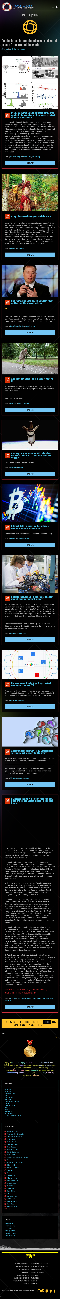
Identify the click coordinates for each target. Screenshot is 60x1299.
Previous (11, 1022)
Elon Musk (21, 326)
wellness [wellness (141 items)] (35, 1075)
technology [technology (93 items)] (50, 1073)
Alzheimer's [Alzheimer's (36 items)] (14, 1063)
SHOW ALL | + (7, 1209)
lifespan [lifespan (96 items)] (27, 1070)
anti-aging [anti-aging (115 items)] (21, 1063)
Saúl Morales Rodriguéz (16, 157)
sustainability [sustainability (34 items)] (43, 1073)
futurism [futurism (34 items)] (10, 1068)
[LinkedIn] (46, 1291)
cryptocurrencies (25, 538)
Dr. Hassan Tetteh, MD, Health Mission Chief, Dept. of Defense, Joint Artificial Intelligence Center (32, 801)
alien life (7, 1109)
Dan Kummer (13, 404)
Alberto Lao (11, 1175)
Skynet (7, 1103)
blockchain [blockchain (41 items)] (21, 1065)
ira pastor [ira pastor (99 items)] (9, 1070)
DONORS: (24, 1272)
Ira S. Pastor (13, 998)
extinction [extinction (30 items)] (54, 1065)
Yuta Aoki (10, 1170)
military (47, 998)
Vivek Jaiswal (13, 468)
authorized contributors (17, 49)
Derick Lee (12, 633)
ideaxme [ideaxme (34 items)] (37, 1068)
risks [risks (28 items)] (30, 1073)
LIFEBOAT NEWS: (35, 1264)
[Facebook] (39, 1291)
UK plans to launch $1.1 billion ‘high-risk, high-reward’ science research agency (32, 598)
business (21, 700)
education (20, 778)
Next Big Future (10, 1231)
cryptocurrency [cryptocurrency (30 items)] (36, 1065)
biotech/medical (27, 157)
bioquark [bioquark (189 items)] (45, 1062)
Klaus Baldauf (12, 1165)
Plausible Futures (10, 1233)
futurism (20, 468)
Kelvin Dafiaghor (13, 1152)
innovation (19, 633)
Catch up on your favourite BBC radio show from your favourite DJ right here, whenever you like (31, 456)
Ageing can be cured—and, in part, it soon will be (32, 380)
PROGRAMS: (34, 1278)
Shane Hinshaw (12, 1178)
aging (6, 1107)
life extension (25, 404)
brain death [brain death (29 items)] (26, 1065)
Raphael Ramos (14, 326)
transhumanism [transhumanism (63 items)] (26, 1075)
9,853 (27, 1022)
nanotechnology (36, 157)
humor (19, 404)
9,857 (54, 1022)
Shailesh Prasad (12, 1144)
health (43, 998)
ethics (33, 998)
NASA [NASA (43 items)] (40, 1070)
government (38, 998)
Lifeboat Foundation (13, 1291)
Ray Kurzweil (9, 1097)
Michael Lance (12, 1196)
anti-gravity (8, 1111)
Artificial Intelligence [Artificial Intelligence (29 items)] (30, 1063)
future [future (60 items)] (6, 1068)
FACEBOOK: (17, 1264)
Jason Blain (11, 1199)
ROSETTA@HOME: (17, 1281)
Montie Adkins (12, 1201)
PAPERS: (33, 1281)
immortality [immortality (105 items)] (43, 1068)
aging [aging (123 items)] (7, 1063)
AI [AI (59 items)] (10, 1063)
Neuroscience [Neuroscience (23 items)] (44, 1070)
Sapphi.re (32, 1291)
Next (40, 1025)
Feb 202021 (7, 115)
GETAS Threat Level (30, 1256)
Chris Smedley (12, 1206)
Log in (6, 49)
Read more (30, 163)
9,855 (39, 1022)
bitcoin (19, 538)
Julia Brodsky (13, 778)
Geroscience (9, 1223)
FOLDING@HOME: (18, 1278)
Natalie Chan (11, 1183)
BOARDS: (33, 1272)
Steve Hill (10, 1188)
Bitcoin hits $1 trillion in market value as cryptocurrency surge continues (30, 527)
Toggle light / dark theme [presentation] (57, 7)
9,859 (22, 1025)
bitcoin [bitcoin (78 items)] (16, 1065)
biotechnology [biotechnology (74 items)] (8, 1065)
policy (51, 998)
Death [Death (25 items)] (43, 1065)
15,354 (31, 1025)
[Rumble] (54, 1291)
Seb (8, 1193)
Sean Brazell (11, 1186)
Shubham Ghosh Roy (14, 1136)
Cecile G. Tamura (13, 1168)
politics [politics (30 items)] (48, 1070)
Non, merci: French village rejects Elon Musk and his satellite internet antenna (32, 302)
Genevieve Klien (14, 700)
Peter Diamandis (10, 1093)
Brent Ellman (11, 1191)
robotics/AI (8, 1001)
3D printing (8, 1089)
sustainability (20, 248)
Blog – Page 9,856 (30, 15)
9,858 (16, 1025)
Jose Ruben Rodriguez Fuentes (17, 1157)
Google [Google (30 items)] (14, 1068)
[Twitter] (42, 1291)
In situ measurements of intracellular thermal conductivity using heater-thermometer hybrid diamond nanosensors (33, 115)
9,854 (33, 1022)
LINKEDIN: (18, 1266)
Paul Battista (11, 1147)
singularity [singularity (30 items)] (33, 1073)
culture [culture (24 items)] (40, 1065)
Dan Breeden (11, 1142)
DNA (6, 1095)
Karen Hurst (11, 1155)
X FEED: (18, 1269)
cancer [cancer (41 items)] (30, 1065)
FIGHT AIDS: (20, 1275)
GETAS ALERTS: (35, 1266)
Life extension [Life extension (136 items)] (18, 1070)
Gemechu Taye (12, 1149)
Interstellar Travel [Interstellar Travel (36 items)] (52, 1068)
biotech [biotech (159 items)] (53, 1062)
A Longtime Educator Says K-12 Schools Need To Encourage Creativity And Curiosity (32, 752)
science (24, 633)
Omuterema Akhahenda (15, 1162)
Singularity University (12, 1101)
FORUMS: (25, 1284)
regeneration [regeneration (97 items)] (19, 1073)
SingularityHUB (10, 1235)
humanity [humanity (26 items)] (33, 1068)
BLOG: (32, 1269)
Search (56, 1037)
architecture (8, 1113)
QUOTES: (33, 1284)
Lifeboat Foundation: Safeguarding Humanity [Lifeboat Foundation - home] (25, 7)
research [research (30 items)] (26, 1073)
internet (27, 326)
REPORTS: (33, 1275)
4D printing (8, 1091)
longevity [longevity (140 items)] (34, 1070)
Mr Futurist (8, 1228)
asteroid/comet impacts (13, 1115)
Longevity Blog (10, 1226)
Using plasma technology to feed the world (31, 217)
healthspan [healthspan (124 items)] (26, 1068)
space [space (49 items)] (37, 1073)
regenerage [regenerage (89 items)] (11, 1073)
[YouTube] (50, 1291)
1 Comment (32, 326)
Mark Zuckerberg (10, 1105)
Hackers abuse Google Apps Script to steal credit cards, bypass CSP (31, 684)
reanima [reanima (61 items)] (52, 1070)
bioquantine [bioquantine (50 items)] (38, 1063)
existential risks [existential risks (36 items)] (48, 1065)
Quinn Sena (13, 248)
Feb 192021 (7, 216)
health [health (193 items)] (19, 1067)
